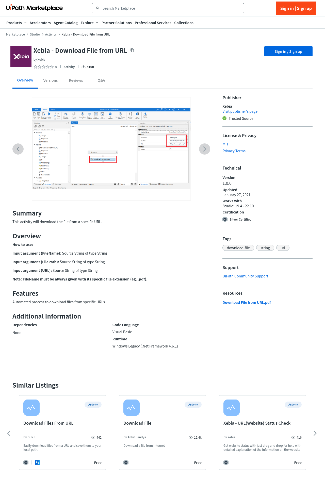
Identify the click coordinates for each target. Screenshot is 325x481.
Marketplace (15, 34)
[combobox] (171, 8)
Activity (51, 34)
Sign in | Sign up (296, 8)
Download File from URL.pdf (246, 302)
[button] (238, 248)
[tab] (25, 81)
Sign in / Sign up (288, 51)
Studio (35, 34)
